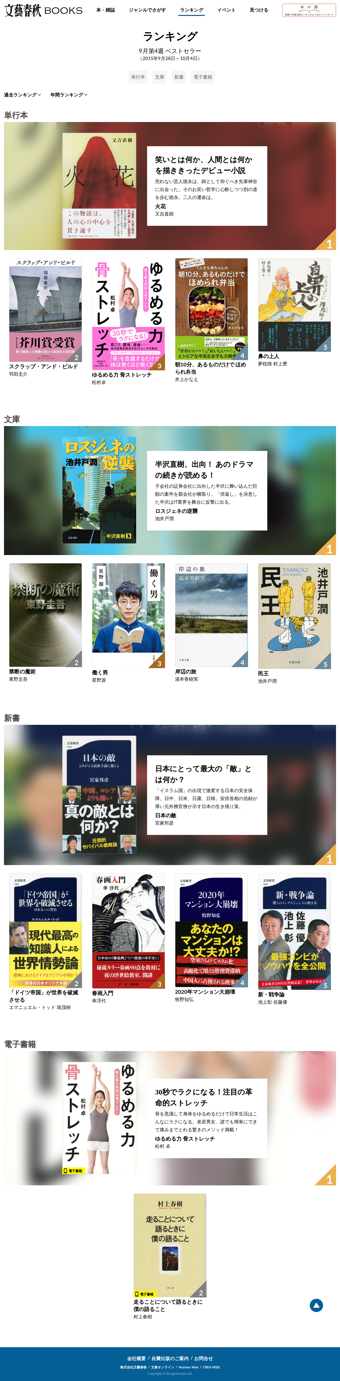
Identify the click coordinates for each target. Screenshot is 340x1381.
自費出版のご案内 (170, 1358)
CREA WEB (211, 1367)
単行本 (138, 77)
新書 (179, 77)
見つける (259, 10)
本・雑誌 (105, 10)
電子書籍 (203, 77)
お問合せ (203, 1358)
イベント (226, 10)
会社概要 (136, 1358)
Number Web (189, 1367)
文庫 (159, 77)
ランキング (191, 10)
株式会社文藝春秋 (133, 1367)
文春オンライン (162, 1367)
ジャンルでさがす (147, 10)
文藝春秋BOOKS (43, 10)
